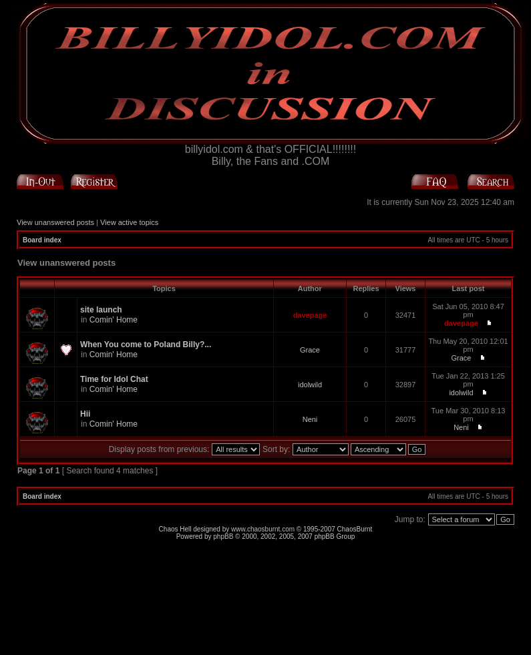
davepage (310, 315)
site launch (101, 309)
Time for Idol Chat (114, 379)
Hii (85, 414)
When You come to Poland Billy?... (145, 344)
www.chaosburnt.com (263, 529)
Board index (42, 240)
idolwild (310, 385)
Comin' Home (114, 319)
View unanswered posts (55, 222)
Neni (310, 419)
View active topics (129, 222)
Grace (310, 350)
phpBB (223, 536)
